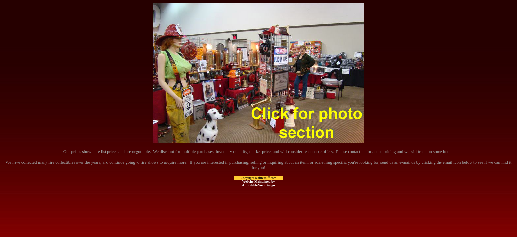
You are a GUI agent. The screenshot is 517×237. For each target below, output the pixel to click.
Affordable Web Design (258, 185)
